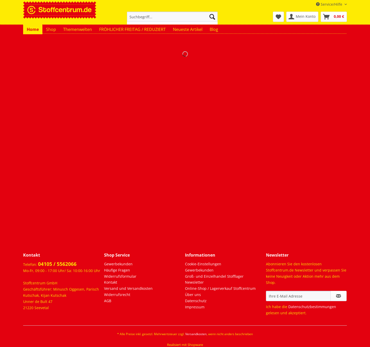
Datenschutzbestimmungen (312, 306)
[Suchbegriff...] (172, 17)
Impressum (195, 306)
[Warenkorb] (334, 17)
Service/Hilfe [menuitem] (329, 4)
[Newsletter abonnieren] (338, 296)
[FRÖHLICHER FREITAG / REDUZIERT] (132, 29)
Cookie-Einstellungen (203, 263)
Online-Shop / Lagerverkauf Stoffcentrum (220, 288)
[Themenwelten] (78, 29)
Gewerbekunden (118, 263)
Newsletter (194, 282)
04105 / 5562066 (57, 264)
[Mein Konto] (302, 17)
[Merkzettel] (278, 17)
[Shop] (51, 29)
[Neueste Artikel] (187, 29)
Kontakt (110, 282)
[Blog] (214, 29)
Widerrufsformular (120, 276)
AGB (107, 300)
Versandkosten (196, 334)
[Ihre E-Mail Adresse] (298, 296)
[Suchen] (212, 17)
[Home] (32, 29)
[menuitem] (172, 19)
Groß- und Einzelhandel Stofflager (214, 276)
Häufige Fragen (117, 270)
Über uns (193, 294)
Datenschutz (196, 300)
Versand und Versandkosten (128, 288)
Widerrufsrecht (117, 294)
